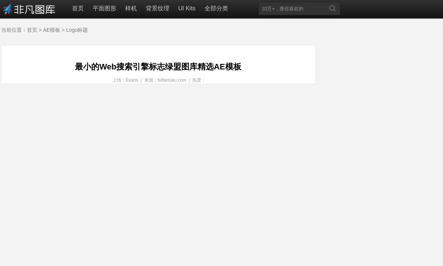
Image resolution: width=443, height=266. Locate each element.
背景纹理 (157, 8)
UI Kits (187, 8)
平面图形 (104, 8)
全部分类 (216, 8)
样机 (131, 8)
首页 (78, 8)
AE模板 (51, 30)
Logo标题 (77, 30)
